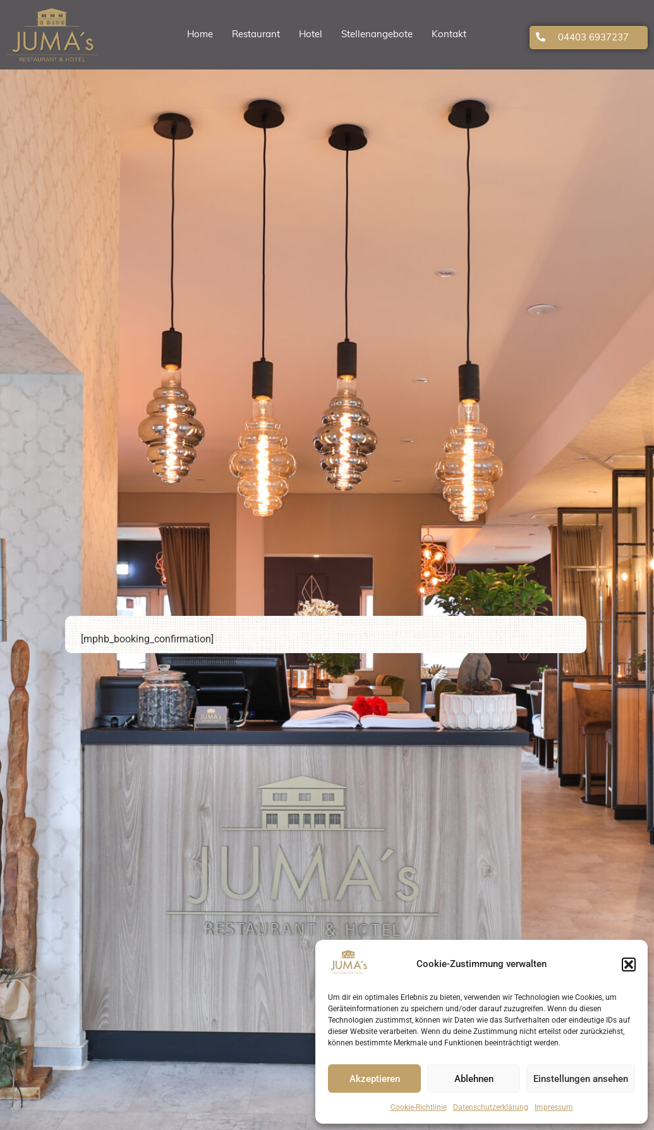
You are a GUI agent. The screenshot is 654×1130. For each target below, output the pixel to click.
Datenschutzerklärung (490, 1107)
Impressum (554, 1107)
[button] (628, 964)
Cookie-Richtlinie (419, 1107)
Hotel (310, 35)
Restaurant (256, 35)
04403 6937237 (593, 38)
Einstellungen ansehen (580, 1079)
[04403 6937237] (540, 37)
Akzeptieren (374, 1079)
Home (200, 35)
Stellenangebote (377, 35)
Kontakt (449, 35)
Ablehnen (474, 1079)
